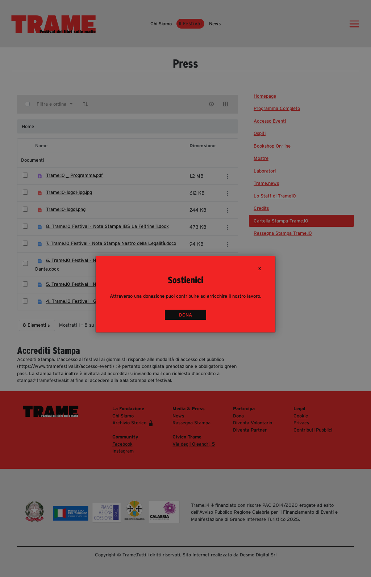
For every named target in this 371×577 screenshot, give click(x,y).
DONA (185, 315)
